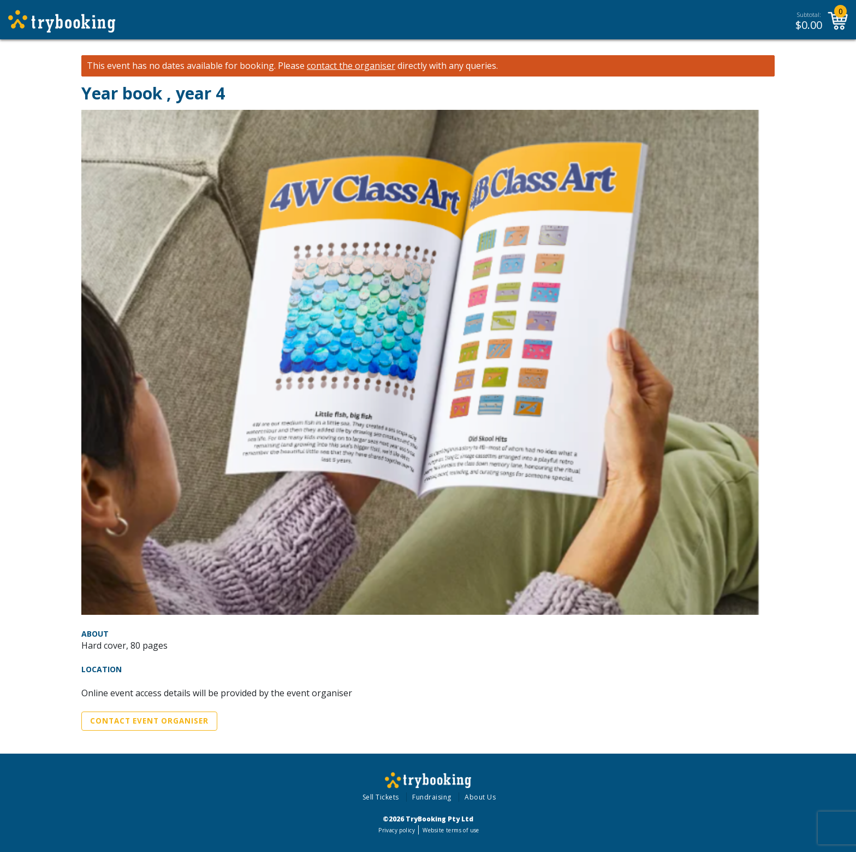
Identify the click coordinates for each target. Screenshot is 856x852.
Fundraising (431, 797)
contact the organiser (351, 66)
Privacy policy (396, 830)
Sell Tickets (380, 797)
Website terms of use (451, 830)
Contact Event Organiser (149, 721)
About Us (480, 797)
